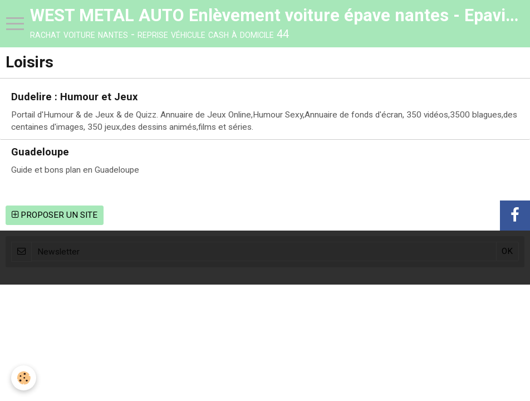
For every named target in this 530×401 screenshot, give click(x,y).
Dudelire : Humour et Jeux (74, 97)
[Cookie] (23, 377)
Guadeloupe (40, 152)
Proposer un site (54, 215)
